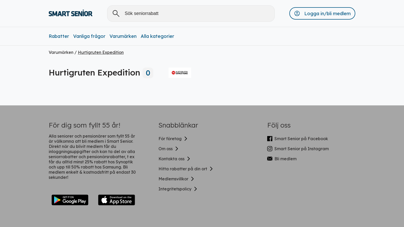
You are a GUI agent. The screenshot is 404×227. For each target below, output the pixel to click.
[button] (322, 13)
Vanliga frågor (89, 36)
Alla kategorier (157, 36)
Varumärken (123, 36)
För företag (173, 138)
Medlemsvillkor (176, 178)
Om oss (168, 148)
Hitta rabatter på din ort (185, 168)
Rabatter (59, 36)
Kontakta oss (174, 158)
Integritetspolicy (178, 188)
